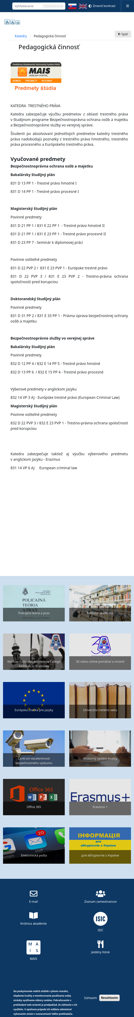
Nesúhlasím (109, 997)
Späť (123, 34)
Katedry (21, 36)
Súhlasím (90, 998)
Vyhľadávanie (53, 6)
